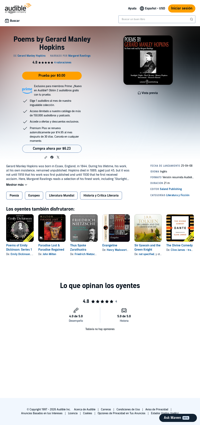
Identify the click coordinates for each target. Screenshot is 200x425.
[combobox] (156, 19)
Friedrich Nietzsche (86, 254)
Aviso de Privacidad (156, 409)
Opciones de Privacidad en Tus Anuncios (121, 413)
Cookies (87, 413)
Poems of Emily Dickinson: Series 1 (19, 248)
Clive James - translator (185, 250)
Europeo (34, 195)
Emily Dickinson (20, 254)
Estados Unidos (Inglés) (165, 413)
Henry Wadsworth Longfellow (124, 250)
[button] (45, 157)
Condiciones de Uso (128, 409)
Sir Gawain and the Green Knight (147, 248)
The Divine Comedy (179, 245)
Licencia (73, 413)
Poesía (14, 195)
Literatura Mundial (61, 195)
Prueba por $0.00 (51, 76)
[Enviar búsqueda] (191, 19)
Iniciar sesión (181, 8)
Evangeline (109, 245)
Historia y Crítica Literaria (100, 195)
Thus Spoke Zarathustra (78, 248)
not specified (146, 254)
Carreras (106, 409)
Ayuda (132, 8)
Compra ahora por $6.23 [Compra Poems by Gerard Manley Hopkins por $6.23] (52, 149)
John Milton (49, 254)
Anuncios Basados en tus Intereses (41, 413)
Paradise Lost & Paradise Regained (51, 248)
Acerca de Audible (84, 409)
